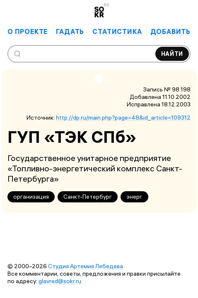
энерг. (134, 196)
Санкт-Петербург (87, 196)
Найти (172, 54)
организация (31, 196)
